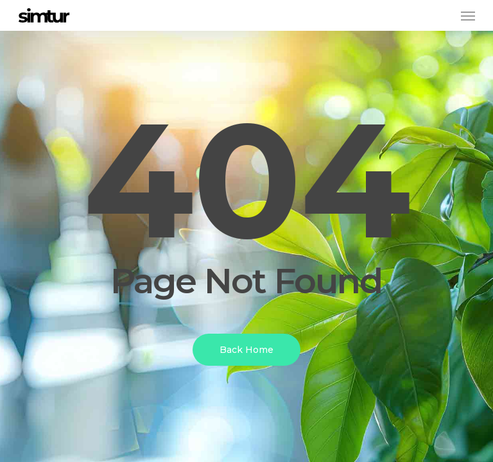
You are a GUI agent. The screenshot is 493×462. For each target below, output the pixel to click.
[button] (468, 15)
